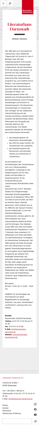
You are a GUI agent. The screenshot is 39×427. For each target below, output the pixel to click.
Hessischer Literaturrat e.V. (13, 378)
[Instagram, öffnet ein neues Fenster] (35, 404)
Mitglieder (15, 39)
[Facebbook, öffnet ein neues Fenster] (35, 409)
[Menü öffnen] (3, 3)
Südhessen (23, 39)
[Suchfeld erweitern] (10, 3)
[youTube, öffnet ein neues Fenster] (35, 414)
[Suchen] (35, 421)
